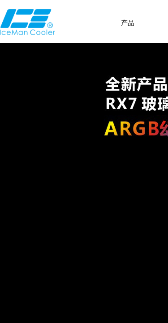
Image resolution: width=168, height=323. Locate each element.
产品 (127, 22)
